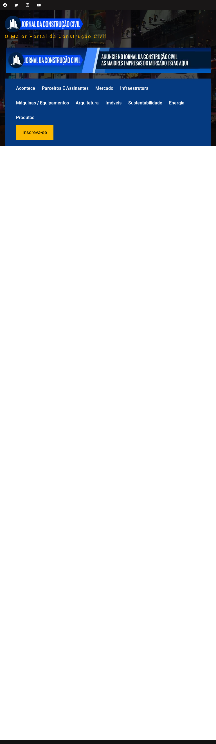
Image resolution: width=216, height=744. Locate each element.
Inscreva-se (34, 132)
